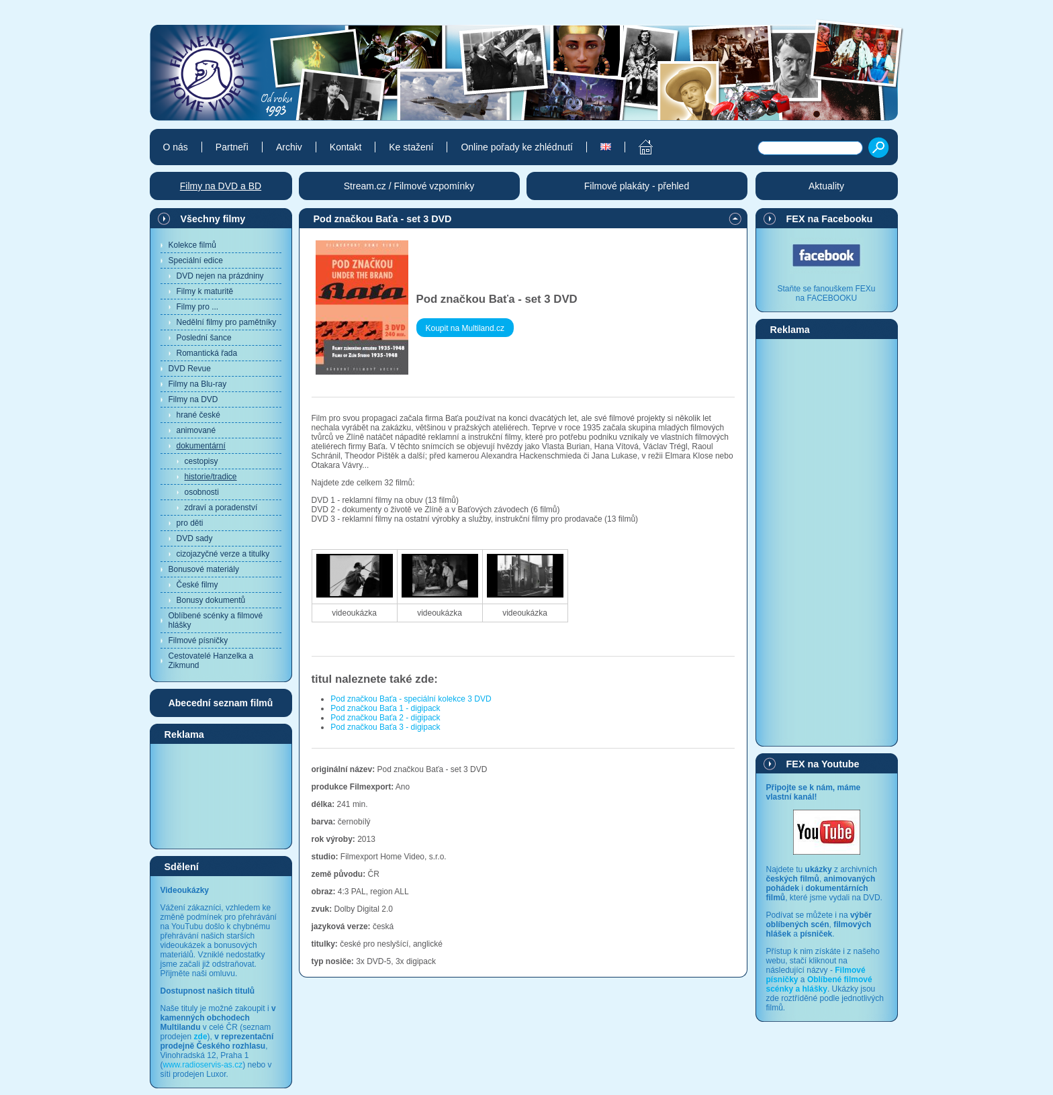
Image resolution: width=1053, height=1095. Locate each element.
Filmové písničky (198, 640)
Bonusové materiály (204, 569)
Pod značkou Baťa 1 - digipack (385, 708)
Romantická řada (207, 353)
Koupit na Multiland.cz (465, 328)
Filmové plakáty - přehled (636, 186)
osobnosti (202, 492)
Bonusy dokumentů (211, 600)
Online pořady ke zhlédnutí (517, 147)
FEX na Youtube (823, 764)
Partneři (232, 147)
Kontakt (345, 147)
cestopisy (201, 461)
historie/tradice (211, 476)
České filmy (197, 584)
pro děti (190, 523)
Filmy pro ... (198, 307)
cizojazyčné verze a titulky (223, 554)
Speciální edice (196, 260)
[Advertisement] (221, 795)
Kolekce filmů (192, 245)
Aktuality (826, 186)
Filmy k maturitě (205, 291)
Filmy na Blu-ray (198, 384)
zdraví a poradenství (221, 507)
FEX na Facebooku (829, 218)
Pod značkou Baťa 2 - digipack (385, 717)
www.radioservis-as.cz (203, 1064)
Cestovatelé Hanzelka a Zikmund (211, 660)
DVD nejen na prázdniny (220, 276)
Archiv (289, 147)
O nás (175, 147)
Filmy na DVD (193, 399)
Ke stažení (411, 147)
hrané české (198, 415)
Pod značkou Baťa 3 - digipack (385, 727)
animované (196, 430)
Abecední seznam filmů (221, 703)
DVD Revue (190, 368)
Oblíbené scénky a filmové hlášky (216, 620)
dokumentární (201, 445)
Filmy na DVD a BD (220, 186)
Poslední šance (204, 337)
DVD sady (195, 538)
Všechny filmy (213, 218)
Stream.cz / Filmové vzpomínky (409, 186)
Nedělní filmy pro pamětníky (227, 322)
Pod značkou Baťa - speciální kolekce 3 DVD (410, 699)
